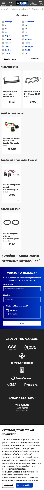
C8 (26, 32)
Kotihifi (11, 314)
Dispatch (9, 36)
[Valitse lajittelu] (10, 59)
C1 (5, 25)
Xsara (7, 53)
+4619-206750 (22, 408)
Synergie (29, 46)
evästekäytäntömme (29, 451)
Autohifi (4, 9)
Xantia (8, 50)
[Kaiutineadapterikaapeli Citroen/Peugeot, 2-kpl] (11, 188)
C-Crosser (29, 22)
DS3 (26, 36)
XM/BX (27, 50)
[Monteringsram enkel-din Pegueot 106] (11, 95)
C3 (6, 29)
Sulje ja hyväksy (24, 485)
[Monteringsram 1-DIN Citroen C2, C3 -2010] (32, 95)
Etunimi (6, 295)
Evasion (8, 39)
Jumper (28, 39)
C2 (26, 25)
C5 (6, 32)
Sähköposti (8, 284)
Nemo (27, 43)
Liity (22, 323)
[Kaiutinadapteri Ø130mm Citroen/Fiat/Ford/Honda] (11, 237)
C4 (26, 29)
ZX (26, 53)
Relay (7, 46)
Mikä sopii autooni (20, 9)
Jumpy (8, 43)
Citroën (35, 9)
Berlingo (8, 22)
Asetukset (8, 485)
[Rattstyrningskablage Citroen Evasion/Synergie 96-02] (11, 141)
